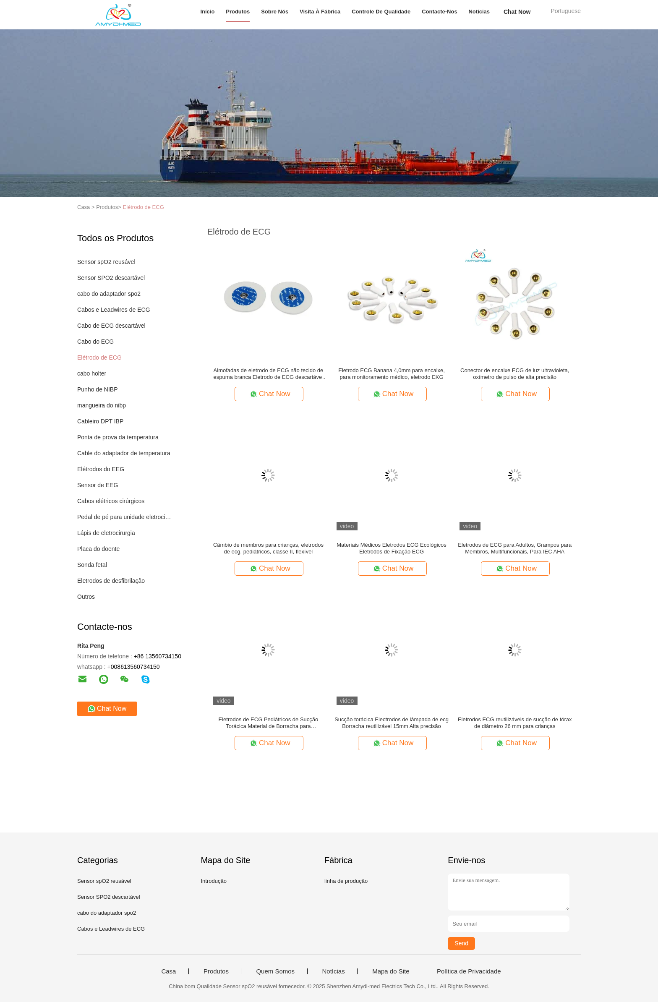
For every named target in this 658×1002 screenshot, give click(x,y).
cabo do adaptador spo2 (109, 293)
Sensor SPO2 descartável (111, 277)
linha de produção (346, 881)
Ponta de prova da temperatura (118, 437)
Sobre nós (274, 11)
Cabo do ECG (95, 341)
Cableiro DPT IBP (100, 421)
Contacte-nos (439, 11)
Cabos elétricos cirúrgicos (110, 501)
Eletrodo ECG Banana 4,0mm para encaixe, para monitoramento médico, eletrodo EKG (391, 373)
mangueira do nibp (101, 405)
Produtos (238, 11)
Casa (168, 971)
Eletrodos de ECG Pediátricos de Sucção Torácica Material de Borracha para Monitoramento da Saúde (269, 723)
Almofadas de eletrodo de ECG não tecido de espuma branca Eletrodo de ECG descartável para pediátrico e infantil (269, 374)
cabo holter (91, 373)
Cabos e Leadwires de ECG (113, 309)
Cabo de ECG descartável (111, 325)
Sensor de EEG (97, 485)
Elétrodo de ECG (143, 207)
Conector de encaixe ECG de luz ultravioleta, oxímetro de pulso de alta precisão (514, 373)
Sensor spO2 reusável (106, 261)
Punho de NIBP (97, 389)
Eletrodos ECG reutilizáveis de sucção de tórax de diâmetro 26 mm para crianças (515, 722)
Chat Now (517, 11)
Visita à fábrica (320, 11)
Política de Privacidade (469, 971)
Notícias (479, 11)
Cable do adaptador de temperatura (123, 453)
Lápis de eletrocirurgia (106, 533)
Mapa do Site (390, 971)
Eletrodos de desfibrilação (111, 580)
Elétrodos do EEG (100, 469)
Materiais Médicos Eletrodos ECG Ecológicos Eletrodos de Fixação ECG (391, 548)
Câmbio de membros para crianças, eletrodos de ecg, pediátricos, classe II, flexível (268, 548)
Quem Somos (275, 971)
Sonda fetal (92, 564)
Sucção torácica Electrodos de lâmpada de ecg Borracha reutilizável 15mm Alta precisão (391, 722)
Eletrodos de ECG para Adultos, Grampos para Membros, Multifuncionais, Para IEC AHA (515, 548)
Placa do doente (98, 548)
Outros (86, 596)
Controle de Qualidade (381, 11)
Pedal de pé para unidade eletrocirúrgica (124, 517)
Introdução (213, 881)
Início (207, 11)
